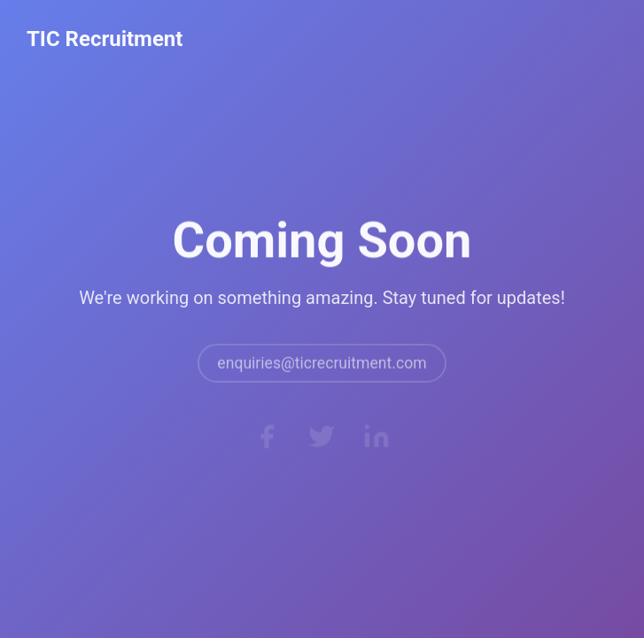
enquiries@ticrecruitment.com (321, 368)
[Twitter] (321, 439)
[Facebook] (266, 439)
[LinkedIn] (376, 439)
